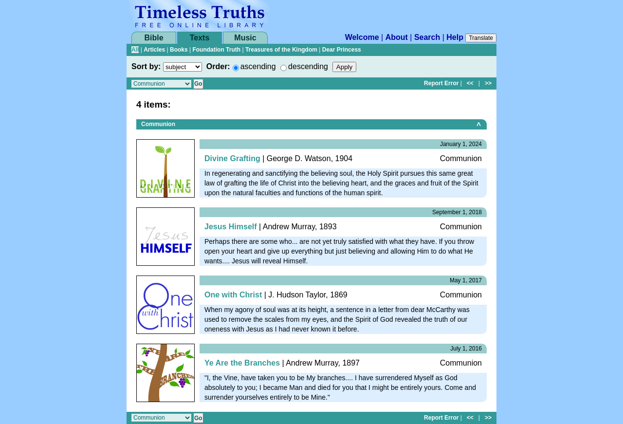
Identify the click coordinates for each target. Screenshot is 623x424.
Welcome (362, 37)
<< (470, 83)
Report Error (441, 83)
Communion (158, 124)
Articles (154, 49)
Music (245, 38)
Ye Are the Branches (242, 363)
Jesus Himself (230, 226)
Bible (153, 38)
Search (427, 37)
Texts (200, 38)
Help (454, 37)
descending (308, 66)
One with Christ (233, 295)
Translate (481, 38)
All (135, 49)
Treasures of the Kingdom (281, 49)
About (396, 37)
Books (179, 49)
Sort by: (146, 66)
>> (488, 83)
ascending (258, 66)
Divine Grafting (232, 158)
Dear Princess (341, 49)
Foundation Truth (216, 49)
